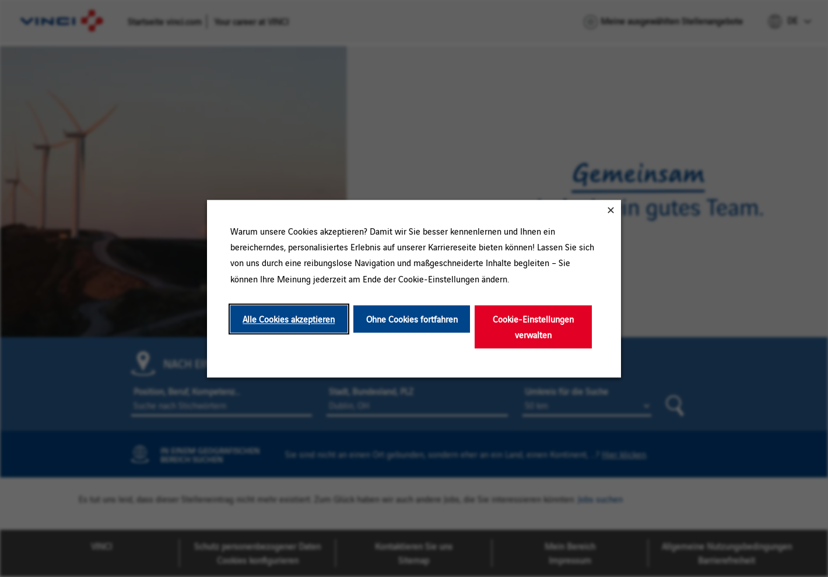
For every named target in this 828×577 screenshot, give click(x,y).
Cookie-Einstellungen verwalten (533, 327)
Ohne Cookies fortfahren (412, 319)
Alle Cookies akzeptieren (289, 319)
